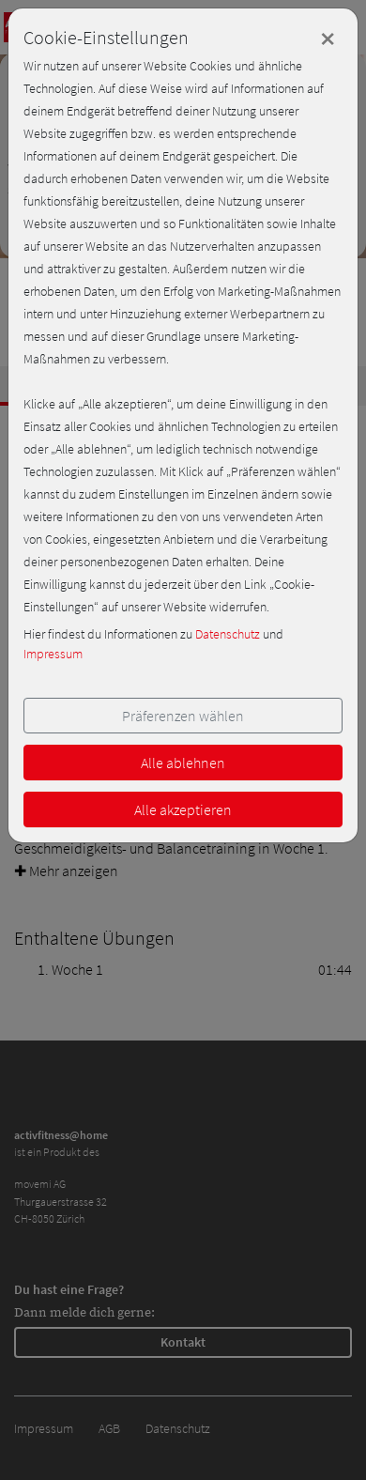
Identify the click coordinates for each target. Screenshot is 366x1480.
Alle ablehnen (183, 762)
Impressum (53, 653)
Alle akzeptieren (183, 809)
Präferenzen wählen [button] (183, 715)
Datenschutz (227, 633)
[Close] (328, 38)
